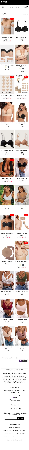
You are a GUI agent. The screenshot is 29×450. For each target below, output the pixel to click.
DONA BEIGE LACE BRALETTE (7, 347)
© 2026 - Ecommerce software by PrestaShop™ (14, 445)
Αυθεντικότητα (8, 437)
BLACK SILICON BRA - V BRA (22, 123)
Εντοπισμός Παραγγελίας (14, 424)
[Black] (8, 67)
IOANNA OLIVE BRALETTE (22, 291)
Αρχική (6, 433)
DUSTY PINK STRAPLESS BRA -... (7, 38)
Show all (25, 14)
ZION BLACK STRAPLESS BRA (7, 234)
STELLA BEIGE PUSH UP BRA (21, 151)
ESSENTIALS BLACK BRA (22, 178)
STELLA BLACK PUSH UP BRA (7, 151)
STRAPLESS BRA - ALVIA (7, 65)
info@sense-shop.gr (15, 395)
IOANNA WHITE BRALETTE (7, 291)
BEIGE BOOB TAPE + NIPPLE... (22, 234)
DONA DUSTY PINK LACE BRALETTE (22, 347)
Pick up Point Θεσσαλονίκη (19, 437)
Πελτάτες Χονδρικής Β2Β (16, 440)
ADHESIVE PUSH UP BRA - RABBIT (21, 262)
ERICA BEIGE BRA (21, 206)
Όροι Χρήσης (22, 430)
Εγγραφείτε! (21, 418)
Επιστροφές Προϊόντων (14, 427)
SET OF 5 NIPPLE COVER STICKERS (7, 96)
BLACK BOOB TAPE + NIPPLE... (7, 179)
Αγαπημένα (12, 433)
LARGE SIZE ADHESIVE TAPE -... (21, 65)
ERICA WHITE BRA (7, 206)
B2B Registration (14, 400)
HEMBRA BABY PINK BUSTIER (22, 320)
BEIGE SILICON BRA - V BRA (7, 123)
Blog (8, 440)
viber (15, 397)
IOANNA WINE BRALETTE (7, 319)
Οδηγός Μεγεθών (20, 433)
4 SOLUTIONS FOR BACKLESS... (21, 96)
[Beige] (5, 67)
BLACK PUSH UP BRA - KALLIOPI (21, 38)
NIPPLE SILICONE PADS (7, 261)
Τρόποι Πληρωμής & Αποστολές (11, 430)
